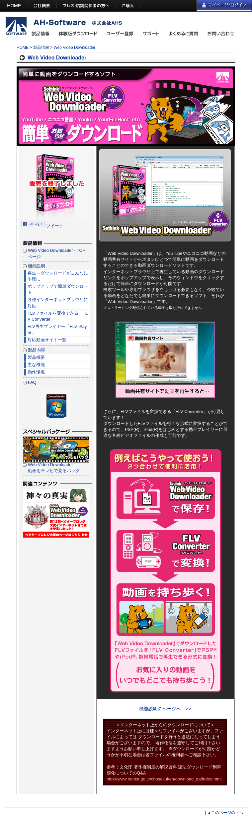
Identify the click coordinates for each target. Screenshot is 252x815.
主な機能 (36, 364)
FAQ (32, 382)
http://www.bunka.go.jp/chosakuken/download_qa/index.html (164, 778)
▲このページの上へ (225, 812)
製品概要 (36, 357)
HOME (23, 47)
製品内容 (36, 350)
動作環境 (36, 371)
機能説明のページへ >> (165, 708)
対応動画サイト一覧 (47, 339)
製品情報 (41, 47)
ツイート (54, 225)
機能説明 (36, 265)
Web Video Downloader (74, 47)
